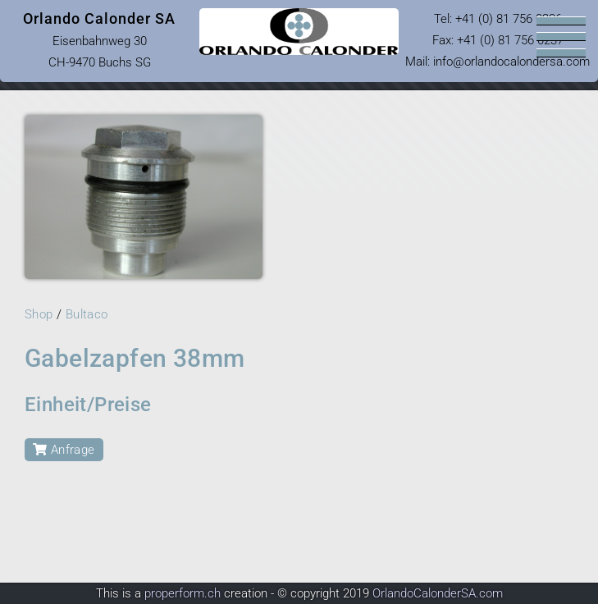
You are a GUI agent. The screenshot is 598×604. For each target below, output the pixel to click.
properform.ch (182, 593)
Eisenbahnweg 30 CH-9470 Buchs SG (99, 40)
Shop (39, 314)
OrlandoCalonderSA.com (437, 593)
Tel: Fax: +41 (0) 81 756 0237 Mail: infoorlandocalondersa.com (497, 40)
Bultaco (87, 314)
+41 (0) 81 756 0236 (508, 18)
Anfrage (64, 449)
